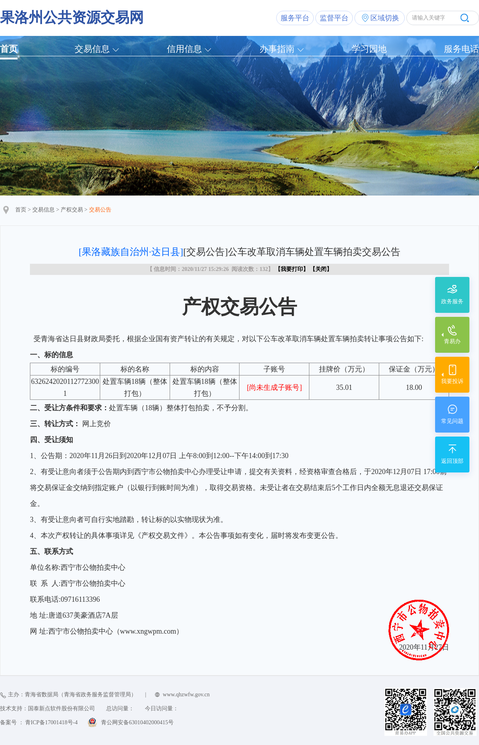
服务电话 (461, 49)
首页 (9, 49)
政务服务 (452, 301)
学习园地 (369, 49)
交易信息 (92, 49)
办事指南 (277, 49)
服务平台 (295, 18)
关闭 (321, 269)
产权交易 (72, 210)
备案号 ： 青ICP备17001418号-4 (38, 722)
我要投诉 (452, 381)
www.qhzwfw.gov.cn (186, 695)
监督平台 (334, 18)
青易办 (452, 341)
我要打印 (292, 269)
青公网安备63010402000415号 (137, 722)
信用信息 (184, 49)
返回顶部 (452, 461)
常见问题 (452, 421)
